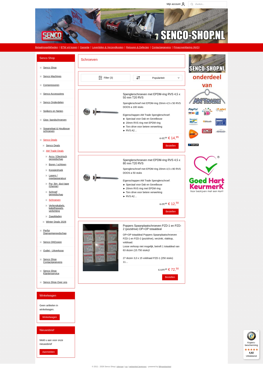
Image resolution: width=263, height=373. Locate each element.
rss (126, 366)
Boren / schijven (57, 164)
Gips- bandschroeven (55, 119)
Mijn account (176, 4)
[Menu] (257, 332)
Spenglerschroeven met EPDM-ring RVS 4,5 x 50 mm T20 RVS (151, 96)
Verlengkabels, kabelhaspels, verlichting (57, 208)
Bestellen (171, 145)
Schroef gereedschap (56, 193)
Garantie (84, 47)
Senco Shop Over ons (55, 282)
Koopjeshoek (56, 170)
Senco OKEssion (52, 242)
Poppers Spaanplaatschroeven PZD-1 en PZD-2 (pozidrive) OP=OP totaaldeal (152, 227)
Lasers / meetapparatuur (57, 177)
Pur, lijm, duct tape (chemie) (59, 185)
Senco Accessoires (53, 93)
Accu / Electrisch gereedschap (58, 157)
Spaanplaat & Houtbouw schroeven (56, 130)
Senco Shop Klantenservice (51, 272)
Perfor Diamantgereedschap (55, 232)
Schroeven (55, 200)
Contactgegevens (161, 47)
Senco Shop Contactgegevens (52, 260)
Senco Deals (50, 139)
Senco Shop (50, 67)
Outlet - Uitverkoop (53, 250)
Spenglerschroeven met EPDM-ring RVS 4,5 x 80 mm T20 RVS (151, 162)
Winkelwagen (49, 317)
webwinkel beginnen (138, 366)
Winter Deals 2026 (56, 221)
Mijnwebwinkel (165, 366)
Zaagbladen (55, 216)
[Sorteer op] (157, 78)
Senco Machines (52, 76)
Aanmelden (48, 351)
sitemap (120, 366)
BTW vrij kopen (69, 47)
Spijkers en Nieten (53, 111)
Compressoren (51, 85)
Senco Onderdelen (53, 102)
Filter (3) (105, 78)
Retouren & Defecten (137, 47)
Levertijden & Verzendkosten (107, 47)
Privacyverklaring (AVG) (186, 47)
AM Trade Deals (55, 150)
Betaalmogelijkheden (46, 47)
